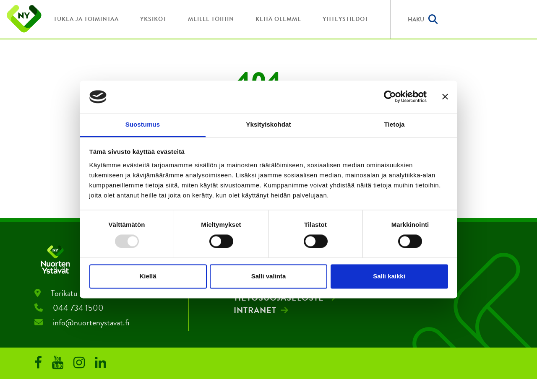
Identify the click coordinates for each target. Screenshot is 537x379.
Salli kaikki (389, 276)
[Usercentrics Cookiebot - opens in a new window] (390, 97)
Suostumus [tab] (142, 124)
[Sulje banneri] (445, 97)
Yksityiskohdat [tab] (268, 124)
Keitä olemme (278, 19)
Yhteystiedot (345, 19)
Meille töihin (211, 19)
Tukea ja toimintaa (86, 19)
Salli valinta (268, 276)
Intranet (255, 310)
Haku (423, 19)
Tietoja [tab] (394, 124)
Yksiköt (153, 19)
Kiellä (147, 276)
